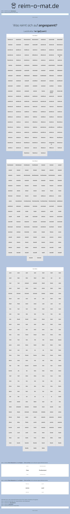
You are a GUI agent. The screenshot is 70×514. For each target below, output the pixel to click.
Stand (18, 288)
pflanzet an (43, 121)
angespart (51, 80)
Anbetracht (10, 80)
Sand (43, 272)
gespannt (51, 170)
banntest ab (10, 106)
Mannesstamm (35, 39)
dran (51, 381)
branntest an (26, 60)
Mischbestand (10, 164)
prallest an (10, 132)
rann (18, 350)
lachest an (10, 137)
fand (27, 314)
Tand (10, 283)
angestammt (18, 39)
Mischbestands (27, 175)
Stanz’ (43, 344)
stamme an (18, 147)
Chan (51, 329)
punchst (51, 422)
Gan (35, 381)
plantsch (60, 417)
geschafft (35, 252)
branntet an (26, 127)
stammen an (59, 142)
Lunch (18, 432)
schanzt (51, 411)
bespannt (10, 175)
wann (35, 329)
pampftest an (35, 132)
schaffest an (59, 127)
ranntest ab (51, 101)
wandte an (10, 147)
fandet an (18, 127)
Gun (18, 381)
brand (60, 324)
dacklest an (10, 116)
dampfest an (10, 142)
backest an (43, 142)
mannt (26, 303)
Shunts (10, 417)
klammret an (59, 106)
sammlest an (10, 49)
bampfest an (35, 142)
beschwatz (35, 206)
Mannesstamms (27, 39)
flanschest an (10, 60)
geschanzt (60, 185)
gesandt (10, 237)
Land (43, 303)
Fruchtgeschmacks (28, 201)
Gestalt (10, 216)
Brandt (18, 319)
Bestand (35, 170)
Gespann (27, 185)
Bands (43, 448)
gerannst (35, 247)
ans (27, 396)
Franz (35, 437)
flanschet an (10, 127)
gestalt (51, 211)
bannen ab (35, 106)
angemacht (10, 85)
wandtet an (43, 116)
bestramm (10, 211)
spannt (35, 288)
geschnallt (51, 221)
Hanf (10, 375)
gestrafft (18, 211)
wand (60, 272)
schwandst (18, 406)
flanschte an (26, 152)
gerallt (59, 247)
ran (35, 350)
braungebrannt (19, 201)
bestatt (35, 211)
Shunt (59, 293)
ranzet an (27, 121)
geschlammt (43, 226)
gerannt (35, 190)
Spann (26, 344)
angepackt (27, 91)
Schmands (35, 411)
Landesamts (26, 65)
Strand (43, 283)
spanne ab (43, 106)
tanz (51, 401)
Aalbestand (18, 75)
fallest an (51, 137)
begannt (18, 247)
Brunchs (35, 442)
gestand (59, 164)
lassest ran (10, 96)
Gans (60, 375)
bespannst (27, 221)
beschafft (51, 252)
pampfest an (43, 132)
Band (43, 324)
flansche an (35, 152)
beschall (26, 252)
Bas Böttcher (13, 502)
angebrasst (18, 80)
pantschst (60, 422)
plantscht (43, 417)
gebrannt (43, 216)
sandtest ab (10, 101)
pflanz (18, 422)
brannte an (43, 152)
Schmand (27, 293)
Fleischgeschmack (52, 201)
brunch (43, 442)
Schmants (27, 411)
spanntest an (10, 54)
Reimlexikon (13, 11)
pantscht (43, 422)
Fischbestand (27, 164)
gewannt (18, 237)
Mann (51, 360)
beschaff (60, 252)
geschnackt (59, 221)
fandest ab (60, 101)
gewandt (27, 237)
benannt (43, 242)
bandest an (35, 60)
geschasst (10, 231)
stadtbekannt (59, 201)
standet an (51, 116)
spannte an (26, 147)
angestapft (51, 70)
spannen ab (26, 106)
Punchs (10, 427)
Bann (51, 391)
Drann (10, 386)
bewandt (35, 242)
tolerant (18, 190)
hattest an (27, 137)
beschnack (18, 226)
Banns (59, 386)
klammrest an (60, 44)
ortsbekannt (10, 206)
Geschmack (34, 226)
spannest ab (43, 44)
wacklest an (43, 111)
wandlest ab (26, 96)
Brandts (26, 448)
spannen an (51, 60)
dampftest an (59, 137)
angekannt (27, 44)
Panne (43, 355)
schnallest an (51, 127)
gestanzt (60, 175)
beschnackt (10, 226)
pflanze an (51, 147)
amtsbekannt (26, 206)
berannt (26, 195)
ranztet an (18, 121)
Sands (59, 396)
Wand (35, 277)
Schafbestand (43, 75)
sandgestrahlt (18, 70)
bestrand (43, 164)
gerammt (43, 247)
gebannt (10, 242)
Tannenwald (59, 65)
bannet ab (60, 96)
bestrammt (60, 206)
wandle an (27, 116)
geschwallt (51, 206)
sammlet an (18, 111)
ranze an (35, 147)
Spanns (51, 339)
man (35, 360)
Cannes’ (26, 365)
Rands (18, 417)
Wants (35, 401)
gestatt (26, 211)
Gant (10, 314)
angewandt (18, 44)
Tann (19, 339)
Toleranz (51, 231)
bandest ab (18, 106)
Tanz (60, 401)
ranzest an (27, 54)
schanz (59, 411)
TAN (35, 339)
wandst (18, 401)
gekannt (59, 237)
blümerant (10, 195)
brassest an (18, 142)
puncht (35, 422)
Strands (35, 406)
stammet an (59, 116)
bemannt (51, 242)
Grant (51, 308)
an (43, 396)
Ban (10, 396)
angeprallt (27, 80)
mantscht (43, 427)
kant (60, 303)
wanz (27, 401)
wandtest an (43, 49)
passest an (18, 132)
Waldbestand (27, 75)
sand (27, 272)
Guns (43, 375)
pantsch (26, 427)
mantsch (60, 427)
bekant (59, 242)
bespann (43, 185)
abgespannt (43, 80)
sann (19, 329)
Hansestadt (35, 70)
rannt (18, 298)
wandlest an (18, 49)
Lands (27, 432)
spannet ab (51, 96)
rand (35, 298)
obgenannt (18, 206)
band (27, 324)
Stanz (60, 344)
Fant (43, 314)
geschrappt (35, 216)
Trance (26, 334)
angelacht (18, 85)
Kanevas (10, 65)
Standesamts (18, 65)
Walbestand (59, 70)
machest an (59, 132)
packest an (51, 132)
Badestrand (10, 70)
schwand (27, 283)
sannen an (43, 60)
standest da (18, 96)
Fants (10, 442)
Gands (26, 437)
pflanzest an (43, 54)
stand (60, 283)
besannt (18, 242)
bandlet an (35, 111)
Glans (27, 375)
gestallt (59, 211)
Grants (59, 432)
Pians (10, 355)
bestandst (35, 180)
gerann (59, 195)
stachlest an (51, 111)
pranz (35, 417)
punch (18, 427)
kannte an (60, 147)
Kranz (35, 432)
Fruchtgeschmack (44, 201)
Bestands (52, 180)
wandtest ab (18, 101)
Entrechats (26, 231)
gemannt (51, 237)
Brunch (51, 442)
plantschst (51, 417)
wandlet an (26, 111)
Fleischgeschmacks (36, 201)
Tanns (43, 334)
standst (51, 406)
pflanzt (10, 422)
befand (26, 247)
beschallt (18, 252)
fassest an (43, 137)
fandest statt (59, 91)
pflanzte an (43, 147)
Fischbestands (43, 175)
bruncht (18, 442)
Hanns (51, 370)
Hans (35, 370)
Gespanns (10, 185)
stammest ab (35, 101)
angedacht (35, 85)
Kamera (43, 91)
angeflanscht (59, 80)
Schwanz (27, 406)
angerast (35, 91)
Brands (59, 442)
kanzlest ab (35, 96)
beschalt (10, 252)
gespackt (35, 221)
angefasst (51, 85)
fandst (59, 437)
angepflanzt (35, 80)
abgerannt (18, 91)
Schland (43, 293)
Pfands (26, 422)
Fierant (51, 190)
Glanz (10, 437)
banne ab (52, 106)
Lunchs (10, 432)
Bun (35, 391)
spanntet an (10, 121)
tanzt (43, 401)
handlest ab (43, 96)
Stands (10, 411)
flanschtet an (59, 121)
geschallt (51, 247)
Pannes (26, 355)
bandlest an (26, 49)
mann (18, 360)
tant (51, 277)
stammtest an (43, 127)
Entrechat (39, 257)
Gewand (35, 237)
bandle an (35, 116)
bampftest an (27, 142)
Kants (43, 432)
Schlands (43, 411)
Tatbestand (35, 75)
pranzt (26, 417)
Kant (19, 308)
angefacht (27, 85)
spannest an (10, 39)
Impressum (10, 504)
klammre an (10, 111)
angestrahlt (26, 70)
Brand (35, 319)
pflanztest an (35, 54)
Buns (43, 386)
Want (18, 277)
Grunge (51, 432)
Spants (18, 411)
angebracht (59, 75)
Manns (59, 355)
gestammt (43, 211)
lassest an (18, 137)
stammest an (59, 49)
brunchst (27, 442)
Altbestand (51, 75)
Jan (18, 370)
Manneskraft (59, 39)
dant (60, 314)
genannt (43, 237)
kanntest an (51, 54)
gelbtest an (43, 195)
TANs (60, 334)
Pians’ (51, 350)
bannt (10, 324)
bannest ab (51, 44)
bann (18, 391)
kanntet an (51, 121)
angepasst (43, 85)
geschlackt (51, 226)
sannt (10, 272)
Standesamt (35, 65)
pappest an (26, 132)
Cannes (59, 365)
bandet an (35, 127)
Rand (51, 298)
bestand (18, 170)
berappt (43, 231)
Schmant (10, 293)
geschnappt (43, 221)
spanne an (60, 60)
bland (51, 319)
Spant (51, 288)
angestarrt (43, 70)
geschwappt (43, 206)
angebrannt (43, 39)
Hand (35, 308)
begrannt (51, 216)
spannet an (35, 49)
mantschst (51, 427)
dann (27, 386)
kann (43, 365)
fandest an (18, 60)
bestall (26, 216)
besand (26, 242)
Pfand (10, 303)
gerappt (35, 231)
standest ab (26, 101)
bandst (35, 448)
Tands (10, 406)
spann (10, 344)
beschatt (60, 226)
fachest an (35, 137)
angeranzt (10, 44)
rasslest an (60, 111)
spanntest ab (43, 101)
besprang (18, 221)
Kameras (60, 85)
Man (10, 365)
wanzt (10, 401)
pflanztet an (35, 121)
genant (59, 231)
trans (10, 334)
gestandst (18, 180)
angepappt (10, 91)
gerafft (43, 252)
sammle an (18, 116)
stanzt (43, 406)
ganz (19, 437)
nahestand (10, 75)
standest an (51, 49)
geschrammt (59, 216)
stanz (60, 406)
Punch (35, 427)
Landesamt (43, 65)
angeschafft (35, 44)
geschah (31, 257)
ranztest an (18, 54)
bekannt (10, 247)
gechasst (18, 231)
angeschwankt (52, 65)
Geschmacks (27, 226)
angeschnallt (51, 39)
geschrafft (10, 221)
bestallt (18, 216)
